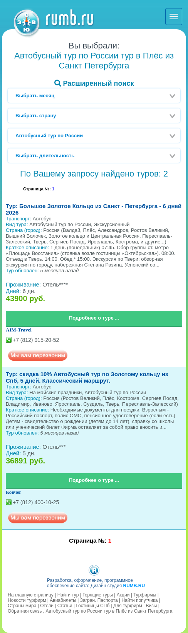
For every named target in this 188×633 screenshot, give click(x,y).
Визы (151, 605)
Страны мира (22, 605)
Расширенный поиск (94, 83)
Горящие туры (97, 595)
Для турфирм (127, 605)
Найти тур (68, 595)
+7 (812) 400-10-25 (36, 502)
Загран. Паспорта (99, 600)
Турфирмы (144, 595)
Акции (123, 595)
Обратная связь (25, 611)
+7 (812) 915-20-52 (36, 340)
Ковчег (14, 492)
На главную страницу (31, 595)
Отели (47, 605)
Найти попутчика (139, 600)
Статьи (64, 605)
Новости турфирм (27, 600)
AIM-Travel (19, 330)
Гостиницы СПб (92, 605)
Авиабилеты (63, 600)
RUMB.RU (134, 585)
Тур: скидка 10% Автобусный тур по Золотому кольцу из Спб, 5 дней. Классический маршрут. (87, 377)
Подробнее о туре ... (94, 318)
